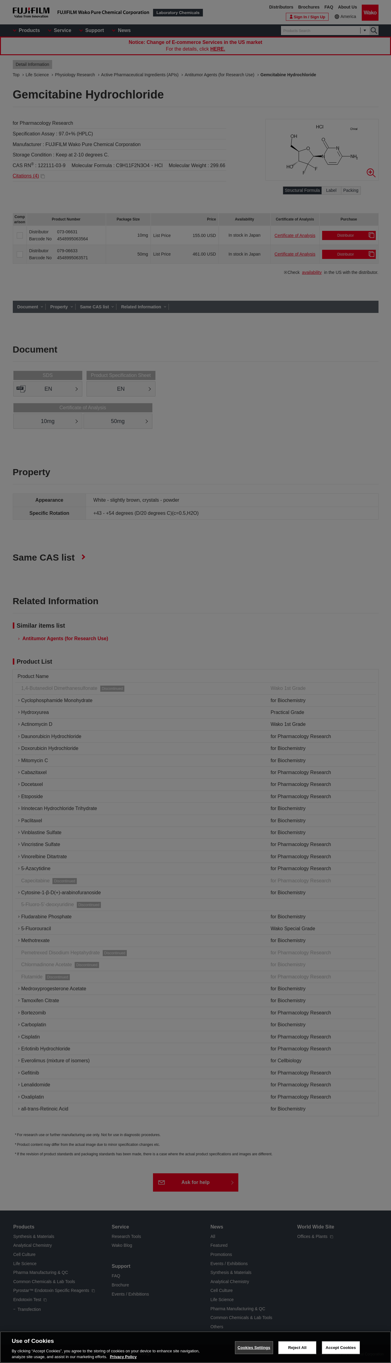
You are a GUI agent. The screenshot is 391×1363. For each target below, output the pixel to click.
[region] (195, 1347)
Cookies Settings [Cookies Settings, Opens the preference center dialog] (253, 1347)
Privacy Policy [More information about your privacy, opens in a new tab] (123, 1356)
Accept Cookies (340, 1347)
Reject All (297, 1347)
